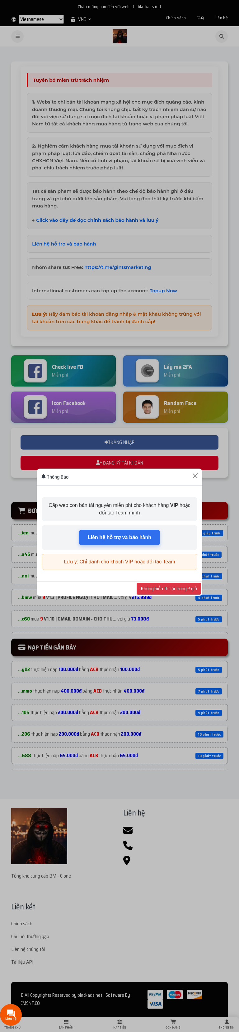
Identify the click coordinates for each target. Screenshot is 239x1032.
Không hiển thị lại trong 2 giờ (169, 588)
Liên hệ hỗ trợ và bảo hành (119, 537)
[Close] (195, 476)
